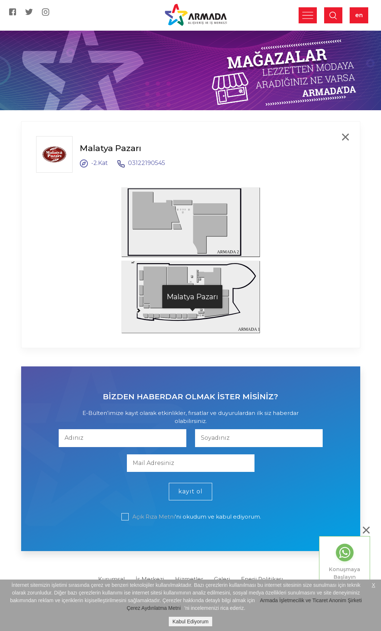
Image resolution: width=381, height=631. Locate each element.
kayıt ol (190, 491)
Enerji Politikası (262, 579)
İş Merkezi (150, 579)
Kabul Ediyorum (190, 621)
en (359, 15)
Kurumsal (111, 579)
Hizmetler (189, 579)
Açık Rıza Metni (153, 516)
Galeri (222, 579)
